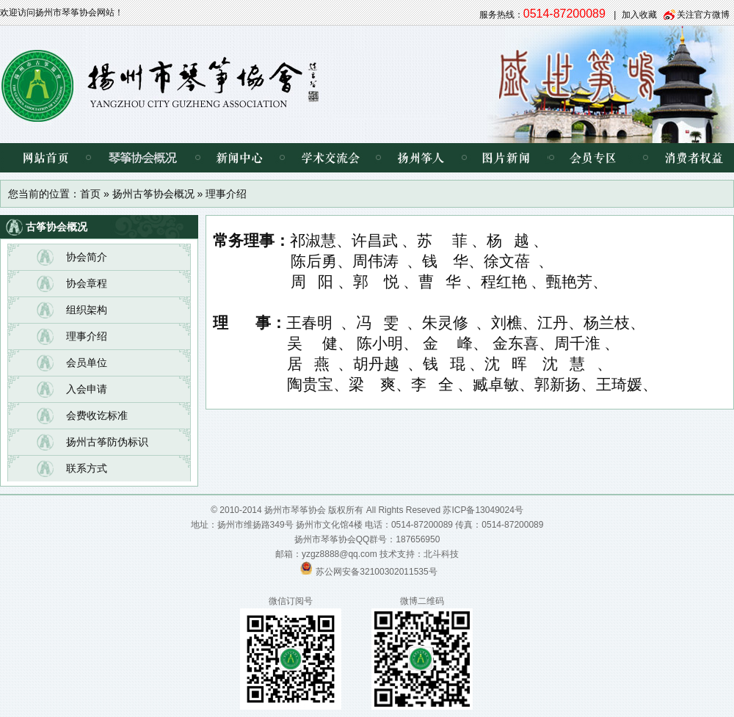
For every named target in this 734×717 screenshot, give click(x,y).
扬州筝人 (421, 157)
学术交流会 (330, 157)
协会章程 (86, 283)
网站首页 (44, 157)
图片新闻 (506, 157)
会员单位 (86, 362)
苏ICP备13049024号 (483, 510)
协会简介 (86, 257)
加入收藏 (639, 15)
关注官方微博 (703, 15)
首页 (90, 194)
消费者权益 (683, 157)
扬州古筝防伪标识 (107, 442)
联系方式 (86, 468)
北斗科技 (441, 554)
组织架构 (86, 310)
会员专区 (590, 157)
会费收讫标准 (97, 415)
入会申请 (86, 389)
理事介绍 (86, 336)
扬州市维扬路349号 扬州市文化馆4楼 (290, 525)
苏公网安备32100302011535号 (376, 572)
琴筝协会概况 (142, 157)
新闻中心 (239, 157)
